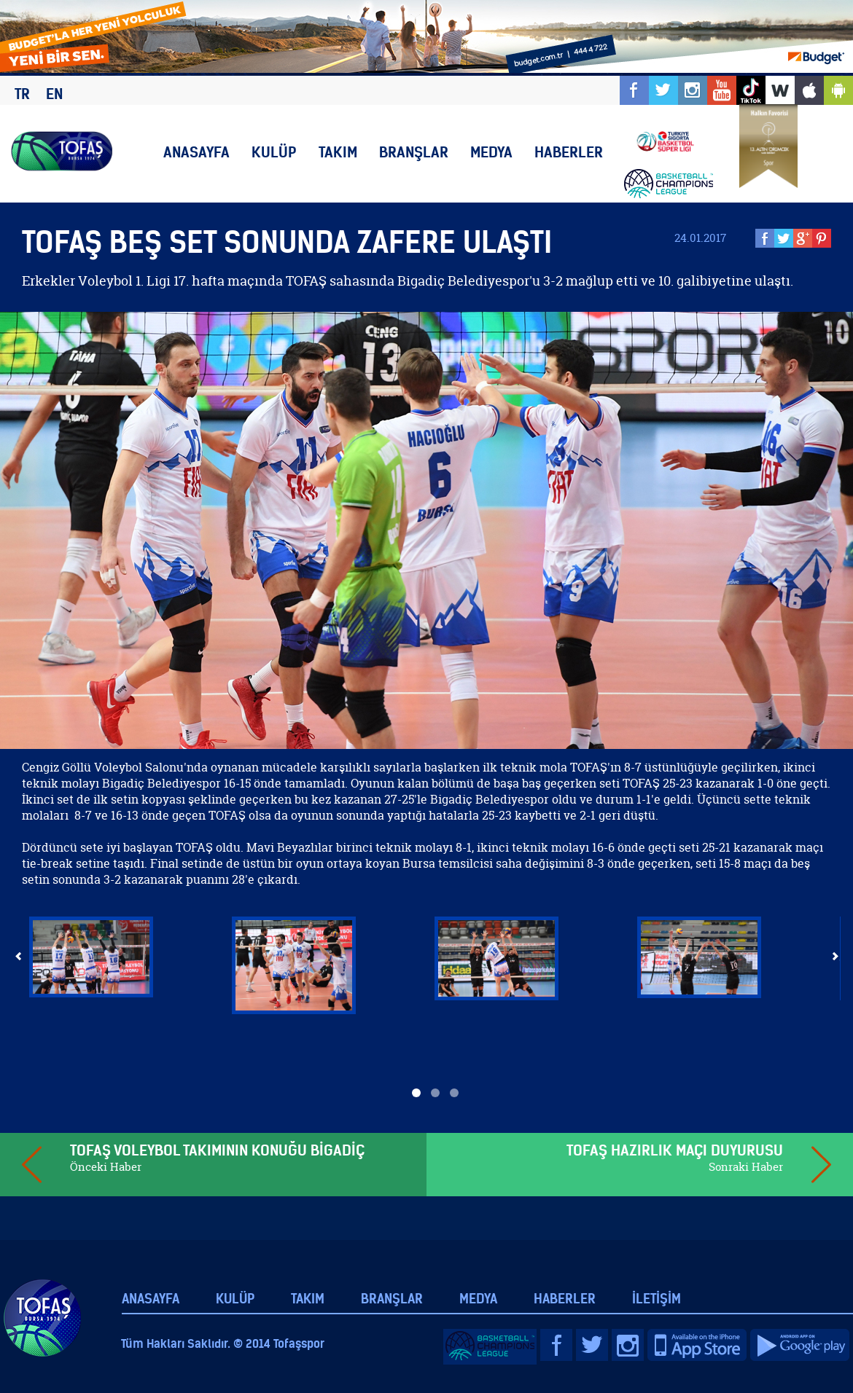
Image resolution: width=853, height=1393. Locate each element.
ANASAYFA (196, 152)
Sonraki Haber (746, 1166)
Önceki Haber (105, 1166)
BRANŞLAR (413, 152)
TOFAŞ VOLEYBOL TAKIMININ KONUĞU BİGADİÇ (217, 1150)
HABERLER (568, 152)
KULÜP (274, 152)
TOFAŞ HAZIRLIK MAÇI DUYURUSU (674, 1150)
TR (22, 94)
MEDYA (491, 152)
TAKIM (338, 152)
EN (54, 94)
